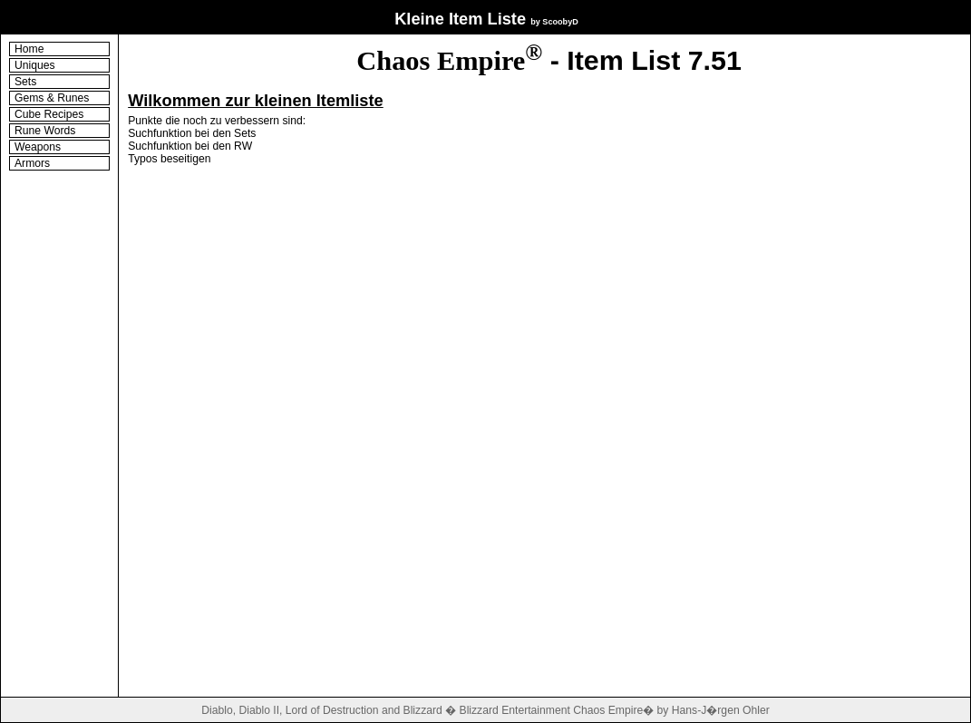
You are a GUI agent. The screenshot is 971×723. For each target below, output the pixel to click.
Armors (32, 163)
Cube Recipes (49, 114)
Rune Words (45, 130)
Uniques (35, 65)
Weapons (38, 147)
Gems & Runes (52, 98)
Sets (25, 81)
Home (29, 49)
